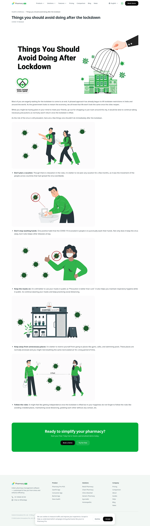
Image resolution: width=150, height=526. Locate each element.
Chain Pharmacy (87, 490)
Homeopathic (87, 502)
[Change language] (113, 3)
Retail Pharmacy (87, 487)
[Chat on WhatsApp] (122, 3)
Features (62, 3)
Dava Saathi (56, 499)
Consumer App (57, 493)
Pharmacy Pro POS (58, 487)
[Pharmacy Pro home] (19, 3)
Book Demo (132, 3)
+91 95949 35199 (19, 497)
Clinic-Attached (87, 493)
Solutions (51, 3)
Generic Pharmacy (88, 496)
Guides (114, 496)
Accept (108, 519)
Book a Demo (67, 443)
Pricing (71, 3)
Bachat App (56, 496)
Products (40, 3)
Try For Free (83, 443)
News (96, 3)
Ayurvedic (85, 499)
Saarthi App (56, 490)
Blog (89, 3)
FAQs (114, 499)
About (114, 493)
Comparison (81, 3)
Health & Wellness (18, 12)
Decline (97, 519)
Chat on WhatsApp (19, 500)
